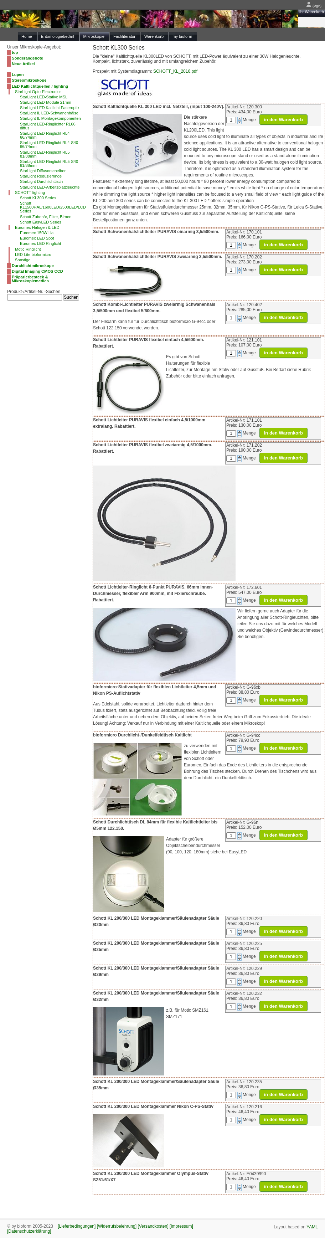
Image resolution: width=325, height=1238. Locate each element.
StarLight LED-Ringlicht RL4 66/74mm (45, 135)
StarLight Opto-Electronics (38, 91)
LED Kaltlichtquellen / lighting (40, 86)
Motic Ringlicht (28, 249)
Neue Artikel (23, 64)
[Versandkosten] (153, 1226)
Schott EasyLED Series (40, 222)
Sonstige (22, 260)
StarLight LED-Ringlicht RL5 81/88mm (45, 154)
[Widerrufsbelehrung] (116, 1226)
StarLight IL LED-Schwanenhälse (49, 113)
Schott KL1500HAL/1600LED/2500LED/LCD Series (53, 207)
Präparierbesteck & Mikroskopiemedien (30, 279)
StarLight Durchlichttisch (41, 181)
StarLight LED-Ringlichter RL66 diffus (48, 126)
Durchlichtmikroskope (33, 265)
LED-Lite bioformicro (33, 254)
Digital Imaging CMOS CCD (37, 271)
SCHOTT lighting (30, 192)
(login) (313, 6)
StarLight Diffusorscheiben (43, 171)
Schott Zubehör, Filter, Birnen (46, 217)
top (15, 52)
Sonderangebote (27, 58)
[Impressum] (181, 1226)
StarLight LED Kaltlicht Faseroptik (49, 108)
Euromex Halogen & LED (37, 227)
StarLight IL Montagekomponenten (50, 118)
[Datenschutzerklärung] (29, 1231)
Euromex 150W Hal (37, 233)
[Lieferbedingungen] (77, 1226)
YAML (312, 1226)
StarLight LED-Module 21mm (45, 102)
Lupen (18, 74)
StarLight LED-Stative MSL (43, 97)
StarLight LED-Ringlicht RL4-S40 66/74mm (49, 144)
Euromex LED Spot (37, 238)
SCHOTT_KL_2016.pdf (175, 71)
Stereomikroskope (29, 80)
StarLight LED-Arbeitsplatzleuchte (49, 187)
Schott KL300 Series (38, 198)
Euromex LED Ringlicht (40, 243)
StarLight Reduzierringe (41, 176)
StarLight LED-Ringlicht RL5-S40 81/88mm (49, 163)
